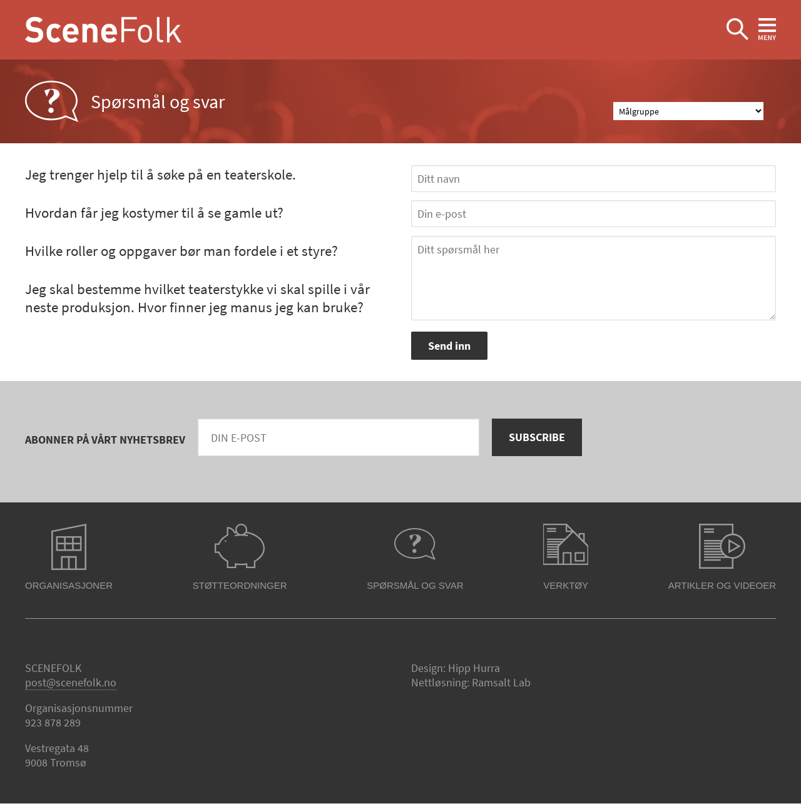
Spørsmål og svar (415, 585)
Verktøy (565, 585)
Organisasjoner (69, 585)
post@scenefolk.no (70, 682)
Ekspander (737, 30)
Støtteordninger (240, 585)
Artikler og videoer (722, 585)
